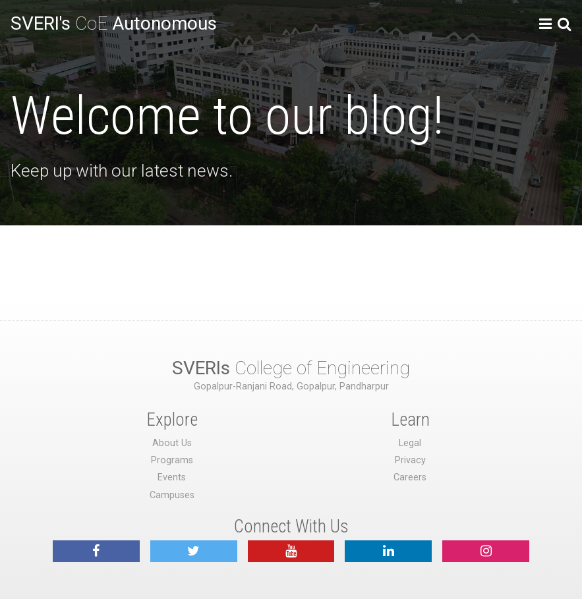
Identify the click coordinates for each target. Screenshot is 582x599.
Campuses (172, 495)
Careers (409, 477)
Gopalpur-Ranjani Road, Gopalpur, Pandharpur (291, 386)
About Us (172, 443)
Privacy (410, 460)
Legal (410, 443)
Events (172, 477)
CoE (114, 23)
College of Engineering (291, 368)
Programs (172, 460)
